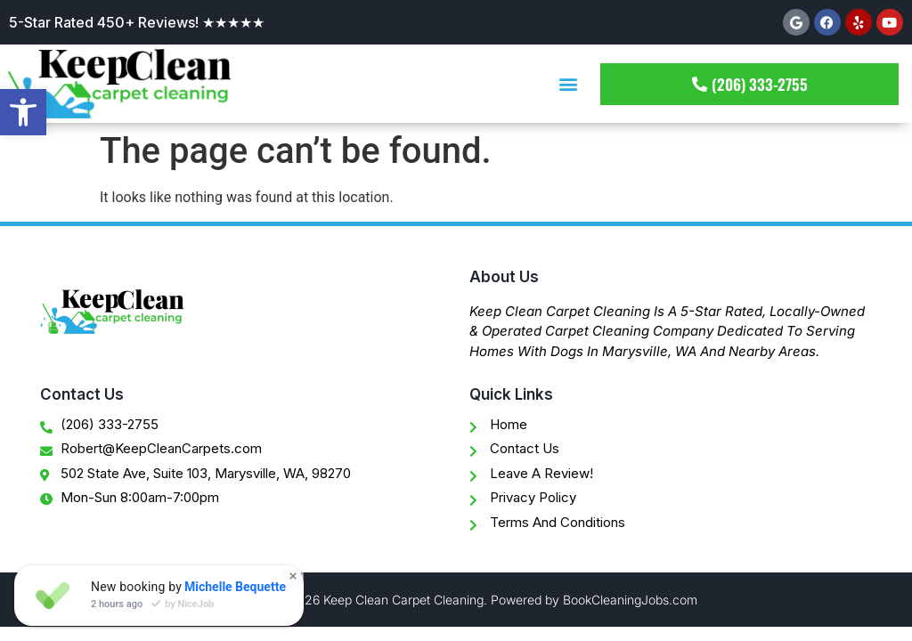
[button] (567, 84)
